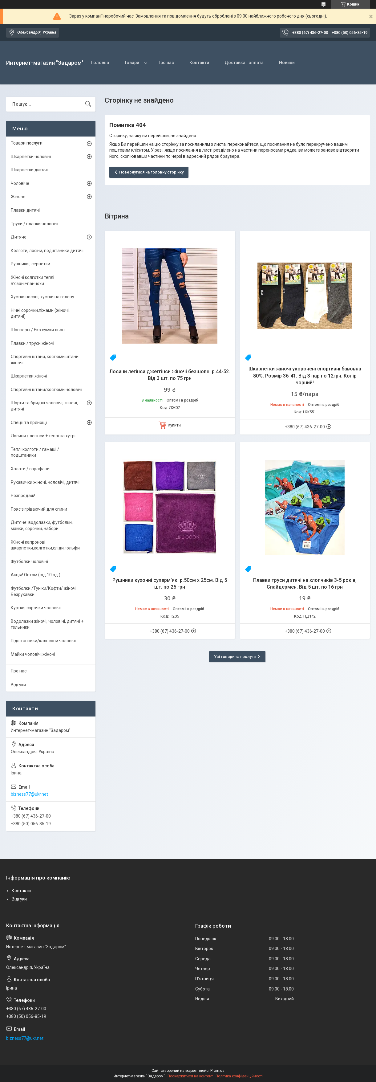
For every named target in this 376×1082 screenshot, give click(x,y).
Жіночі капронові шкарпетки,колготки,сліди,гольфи (45, 545)
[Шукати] (88, 104)
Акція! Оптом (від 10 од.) (35, 574)
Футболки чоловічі (29, 561)
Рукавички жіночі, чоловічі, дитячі (45, 482)
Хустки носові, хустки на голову (42, 296)
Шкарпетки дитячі (29, 169)
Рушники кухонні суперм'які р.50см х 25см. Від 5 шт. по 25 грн (169, 583)
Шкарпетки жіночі (29, 376)
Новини (287, 62)
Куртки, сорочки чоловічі (36, 607)
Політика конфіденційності (239, 1076)
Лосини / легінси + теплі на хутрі (43, 435)
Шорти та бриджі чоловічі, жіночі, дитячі (44, 405)
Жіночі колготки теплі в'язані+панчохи (32, 280)
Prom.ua (217, 1070)
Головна (100, 62)
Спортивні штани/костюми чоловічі (46, 389)
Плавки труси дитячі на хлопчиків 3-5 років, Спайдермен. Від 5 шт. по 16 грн (305, 583)
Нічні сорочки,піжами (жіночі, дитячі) (40, 313)
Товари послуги (26, 143)
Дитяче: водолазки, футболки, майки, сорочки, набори (42, 525)
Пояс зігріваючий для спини (39, 509)
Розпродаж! (23, 495)
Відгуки (18, 684)
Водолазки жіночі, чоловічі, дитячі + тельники (47, 624)
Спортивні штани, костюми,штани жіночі (45, 359)
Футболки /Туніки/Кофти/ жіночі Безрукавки (43, 591)
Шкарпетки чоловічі (31, 156)
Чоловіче (20, 183)
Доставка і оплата (244, 62)
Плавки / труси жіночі (32, 343)
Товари (131, 62)
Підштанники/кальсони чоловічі (43, 640)
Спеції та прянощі (29, 422)
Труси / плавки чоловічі (34, 223)
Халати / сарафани (30, 468)
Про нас (165, 62)
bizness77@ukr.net (29, 794)
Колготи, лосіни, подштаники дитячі (47, 250)
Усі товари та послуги (235, 656)
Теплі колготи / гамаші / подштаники (35, 452)
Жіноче (18, 196)
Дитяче (18, 237)
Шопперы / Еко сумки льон (38, 329)
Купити (174, 425)
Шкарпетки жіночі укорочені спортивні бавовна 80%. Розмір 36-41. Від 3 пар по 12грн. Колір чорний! (305, 376)
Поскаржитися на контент (190, 1076)
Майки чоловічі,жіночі (33, 654)
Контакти (199, 62)
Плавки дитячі (25, 210)
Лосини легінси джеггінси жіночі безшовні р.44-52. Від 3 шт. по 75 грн (169, 375)
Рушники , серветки (30, 263)
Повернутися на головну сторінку (151, 172)
